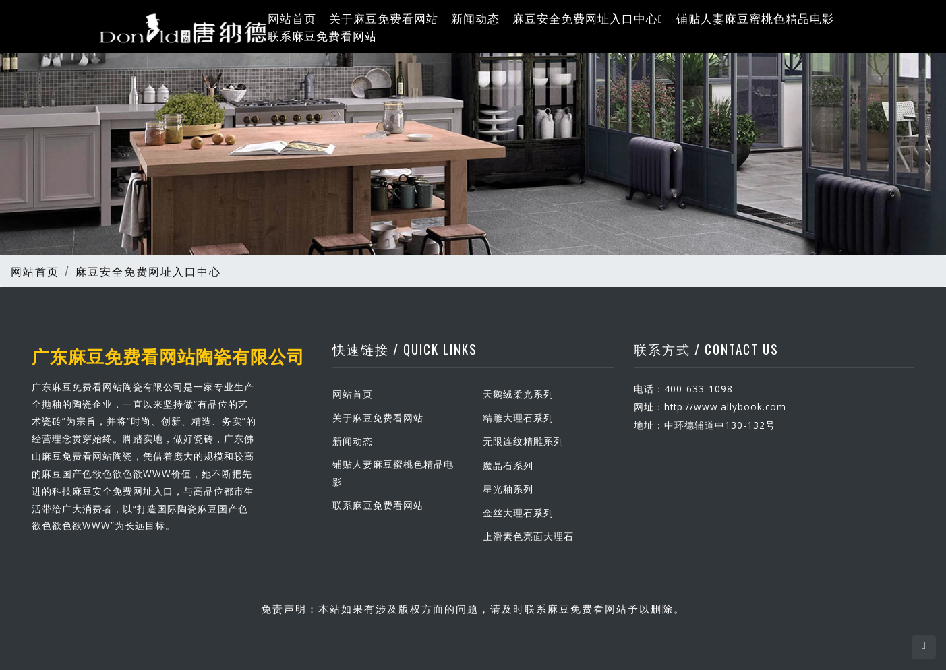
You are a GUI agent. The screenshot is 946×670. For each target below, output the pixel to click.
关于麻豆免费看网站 (383, 17)
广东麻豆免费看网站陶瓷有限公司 (168, 355)
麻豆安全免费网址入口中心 (587, 17)
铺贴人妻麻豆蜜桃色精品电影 (755, 17)
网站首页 (292, 17)
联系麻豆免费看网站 (322, 34)
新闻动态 (475, 17)
